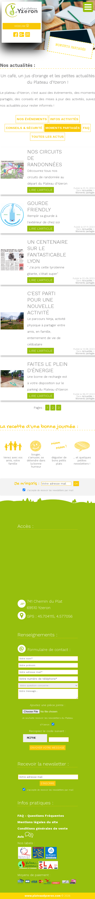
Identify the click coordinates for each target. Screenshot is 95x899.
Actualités (87, 190)
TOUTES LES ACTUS (47, 136)
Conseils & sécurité (24, 128)
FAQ (86, 128)
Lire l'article (40, 190)
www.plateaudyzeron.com (43, 895)
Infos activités (64, 119)
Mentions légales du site (37, 822)
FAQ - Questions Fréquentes (40, 816)
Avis (25, 837)
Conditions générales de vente (42, 828)
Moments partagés (62, 128)
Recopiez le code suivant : (47, 731)
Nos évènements (32, 119)
